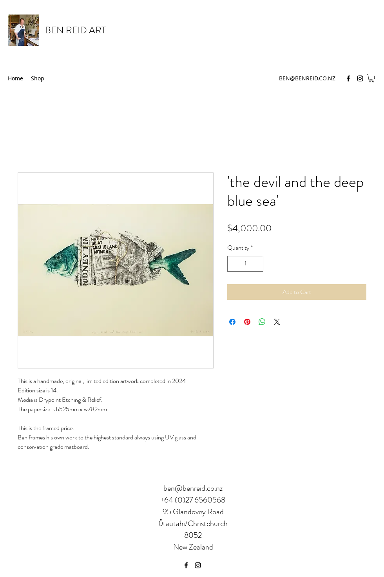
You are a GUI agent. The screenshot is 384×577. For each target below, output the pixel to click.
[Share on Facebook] (232, 322)
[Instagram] (360, 78)
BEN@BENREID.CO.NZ (307, 78)
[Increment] (256, 263)
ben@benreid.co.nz (193, 488)
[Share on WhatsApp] (262, 322)
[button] (371, 78)
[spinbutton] (245, 263)
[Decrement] (233, 263)
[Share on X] (277, 322)
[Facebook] (348, 78)
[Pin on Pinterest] (247, 322)
